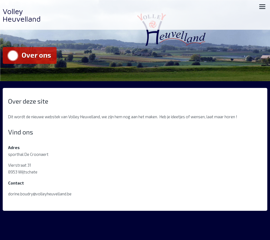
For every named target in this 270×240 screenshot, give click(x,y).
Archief (259, 227)
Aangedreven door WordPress (29, 227)
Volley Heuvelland (22, 15)
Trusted (79, 227)
